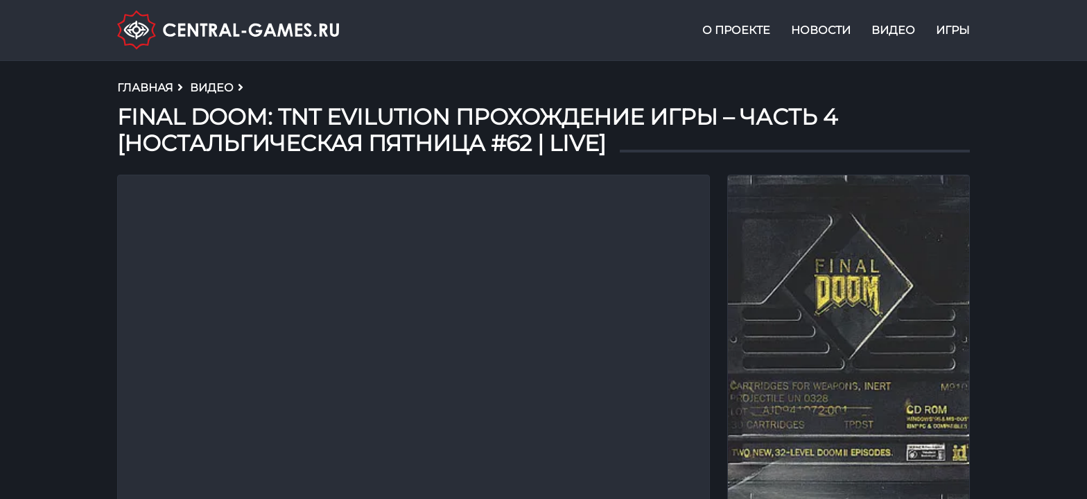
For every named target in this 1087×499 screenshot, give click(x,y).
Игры (953, 30)
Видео (893, 30)
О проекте (736, 30)
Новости (821, 30)
